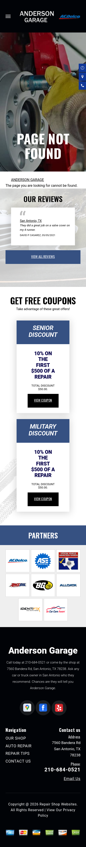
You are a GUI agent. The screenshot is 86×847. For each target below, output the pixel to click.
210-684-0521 (35, 662)
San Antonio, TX (31, 221)
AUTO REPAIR (19, 746)
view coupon (43, 400)
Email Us (72, 779)
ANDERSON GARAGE (27, 180)
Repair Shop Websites (58, 804)
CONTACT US (18, 761)
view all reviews (43, 256)
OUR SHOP (16, 738)
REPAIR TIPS (18, 753)
